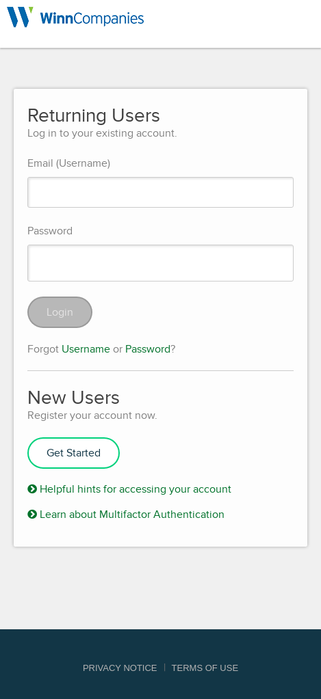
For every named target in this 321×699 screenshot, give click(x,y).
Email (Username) (68, 163)
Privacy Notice (120, 668)
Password (50, 231)
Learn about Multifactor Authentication (125, 514)
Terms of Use (205, 668)
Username (86, 349)
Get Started (74, 453)
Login (60, 312)
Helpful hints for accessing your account (129, 489)
